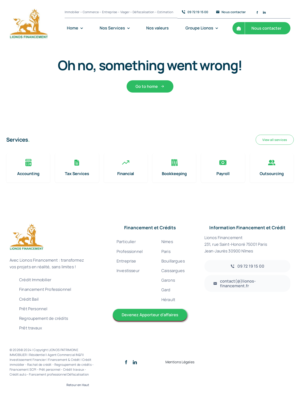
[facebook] (257, 12)
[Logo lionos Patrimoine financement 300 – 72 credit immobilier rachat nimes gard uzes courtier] (29, 5)
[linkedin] (264, 12)
